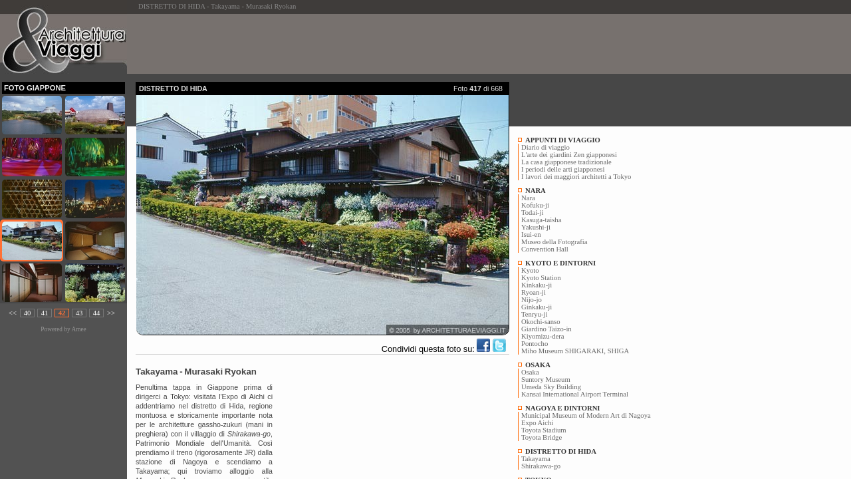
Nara (528, 198)
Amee (78, 329)
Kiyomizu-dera (542, 336)
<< (13, 313)
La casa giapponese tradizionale (566, 162)
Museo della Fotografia (554, 241)
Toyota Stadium (543, 430)
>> (111, 313)
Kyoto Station (541, 277)
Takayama (535, 458)
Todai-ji (532, 212)
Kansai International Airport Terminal (574, 394)
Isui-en (531, 234)
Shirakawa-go (540, 466)
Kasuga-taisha (541, 220)
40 (27, 313)
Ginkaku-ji (536, 307)
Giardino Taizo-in (546, 329)
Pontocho (534, 343)
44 (96, 313)
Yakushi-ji (535, 227)
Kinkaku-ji (536, 285)
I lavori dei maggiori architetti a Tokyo (576, 176)
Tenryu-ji (534, 314)
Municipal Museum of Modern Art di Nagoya (586, 415)
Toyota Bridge (541, 437)
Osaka (530, 372)
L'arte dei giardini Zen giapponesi (569, 154)
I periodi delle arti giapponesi (562, 169)
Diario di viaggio (545, 147)
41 (45, 313)
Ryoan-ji (533, 292)
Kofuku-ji (535, 205)
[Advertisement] (378, 44)
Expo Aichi (537, 422)
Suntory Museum (545, 379)
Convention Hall (544, 249)
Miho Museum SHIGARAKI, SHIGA (575, 351)
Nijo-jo (531, 299)
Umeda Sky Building (551, 387)
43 (79, 313)
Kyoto (530, 270)
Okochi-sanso (540, 321)
